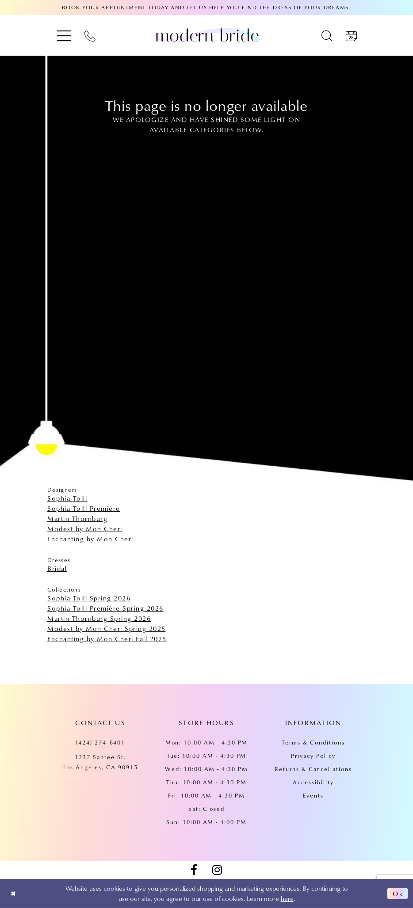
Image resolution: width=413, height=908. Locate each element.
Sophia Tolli (67, 498)
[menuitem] (64, 35)
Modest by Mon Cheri (84, 528)
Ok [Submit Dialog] (397, 893)
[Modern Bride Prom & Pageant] (206, 35)
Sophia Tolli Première (83, 508)
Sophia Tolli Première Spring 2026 (105, 608)
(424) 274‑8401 (101, 742)
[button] (64, 35)
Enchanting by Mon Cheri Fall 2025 (107, 638)
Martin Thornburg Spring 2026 (99, 618)
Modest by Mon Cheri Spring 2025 (106, 628)
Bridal (57, 568)
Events (313, 795)
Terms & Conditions (313, 742)
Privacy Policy (313, 756)
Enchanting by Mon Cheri (90, 538)
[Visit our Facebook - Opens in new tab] (193, 870)
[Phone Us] (90, 35)
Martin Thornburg (77, 518)
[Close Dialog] (14, 893)
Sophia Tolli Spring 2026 (88, 598)
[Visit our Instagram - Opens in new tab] (217, 870)
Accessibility (313, 782)
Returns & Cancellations (313, 769)
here (287, 898)
